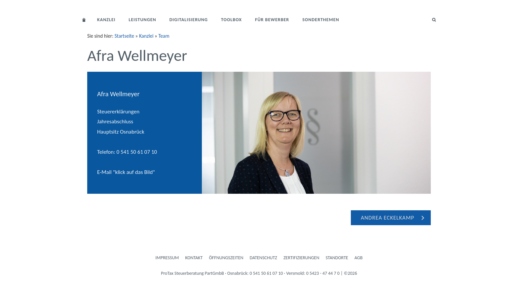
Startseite (124, 36)
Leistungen (142, 19)
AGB (358, 258)
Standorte (337, 258)
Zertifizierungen (301, 258)
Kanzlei (106, 19)
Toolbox (231, 19)
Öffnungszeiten (226, 258)
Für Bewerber (272, 19)
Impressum (167, 258)
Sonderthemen (320, 19)
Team (163, 36)
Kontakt (194, 258)
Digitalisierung (188, 19)
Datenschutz (263, 258)
